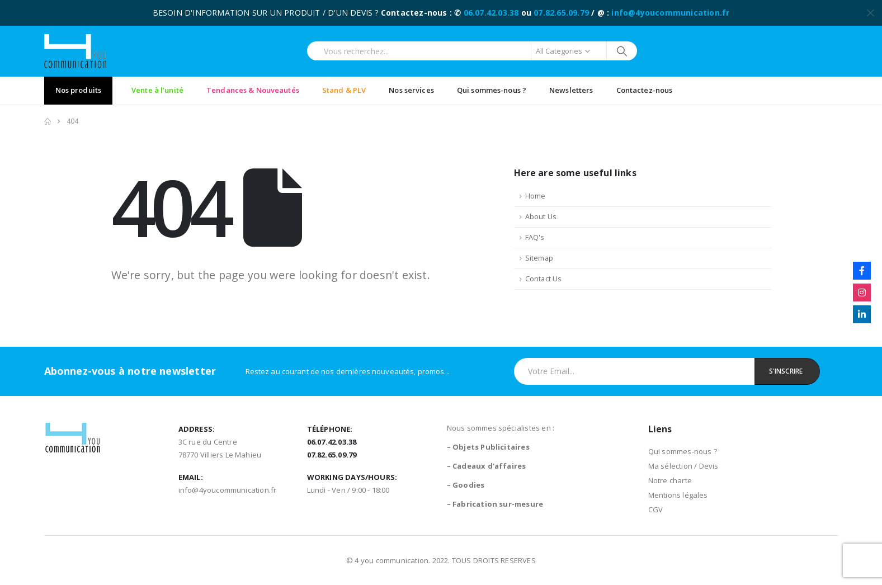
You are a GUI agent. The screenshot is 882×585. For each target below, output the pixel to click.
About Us (541, 216)
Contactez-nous (644, 90)
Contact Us (543, 279)
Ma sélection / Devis (683, 466)
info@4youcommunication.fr (670, 12)
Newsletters (571, 90)
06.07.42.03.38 (491, 12)
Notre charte (670, 480)
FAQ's (535, 237)
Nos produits (78, 90)
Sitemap (539, 258)
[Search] (622, 50)
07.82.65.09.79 (561, 12)
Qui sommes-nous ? (491, 90)
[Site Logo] (75, 51)
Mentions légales (678, 495)
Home (535, 196)
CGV (655, 509)
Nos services (411, 90)
